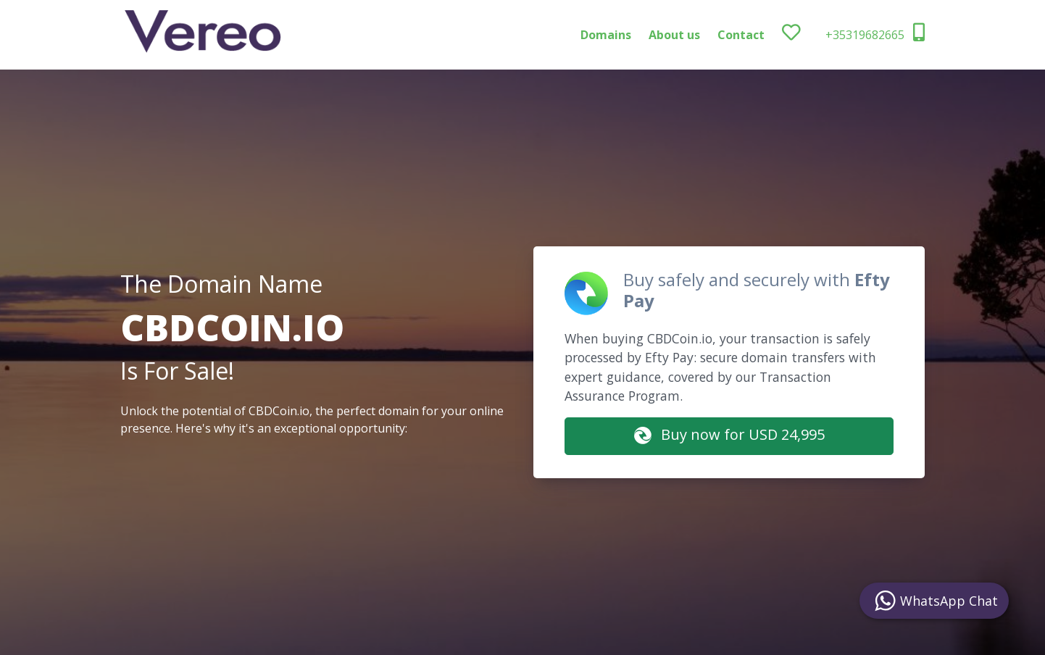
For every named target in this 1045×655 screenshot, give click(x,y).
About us (674, 35)
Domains (605, 35)
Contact (741, 35)
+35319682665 (875, 33)
